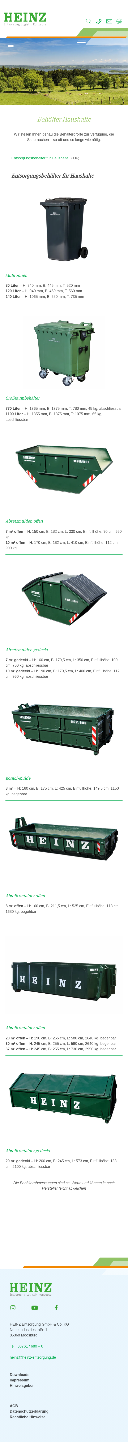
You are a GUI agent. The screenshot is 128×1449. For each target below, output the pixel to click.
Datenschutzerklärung (29, 1411)
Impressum (19, 1380)
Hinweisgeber (22, 1386)
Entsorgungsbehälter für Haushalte (39, 158)
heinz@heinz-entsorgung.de (33, 1357)
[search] (88, 22)
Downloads (19, 1375)
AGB (14, 1406)
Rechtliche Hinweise (27, 1417)
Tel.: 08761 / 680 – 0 (26, 1346)
